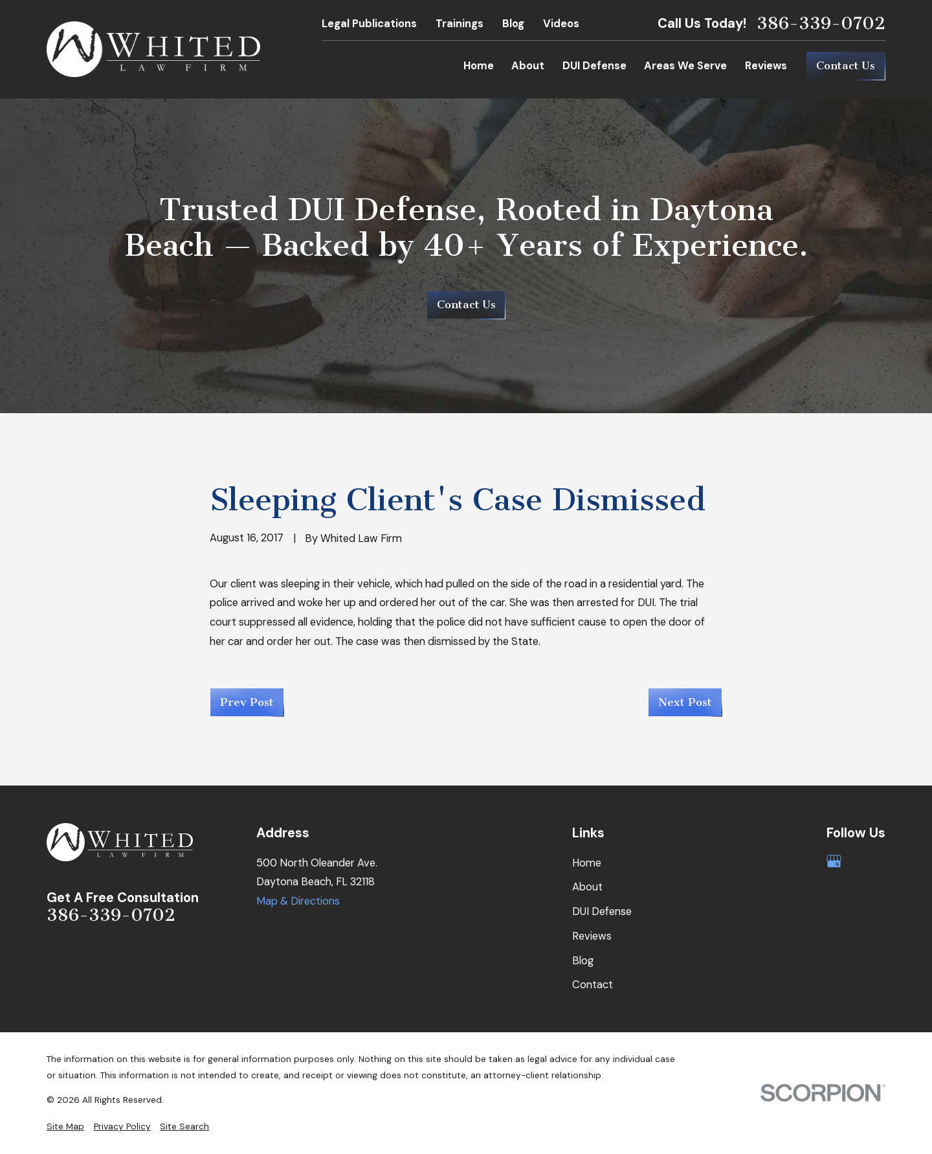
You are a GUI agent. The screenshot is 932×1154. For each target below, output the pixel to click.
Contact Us (845, 66)
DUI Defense (602, 911)
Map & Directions (298, 901)
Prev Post (247, 702)
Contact (592, 984)
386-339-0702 (821, 24)
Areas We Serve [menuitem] (685, 66)
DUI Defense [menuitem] (594, 66)
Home (586, 863)
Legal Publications (369, 23)
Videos (561, 23)
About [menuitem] (527, 66)
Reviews (592, 936)
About (587, 887)
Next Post (685, 702)
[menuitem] (65, 1126)
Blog (513, 23)
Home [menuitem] (478, 66)
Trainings (459, 23)
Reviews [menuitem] (766, 66)
